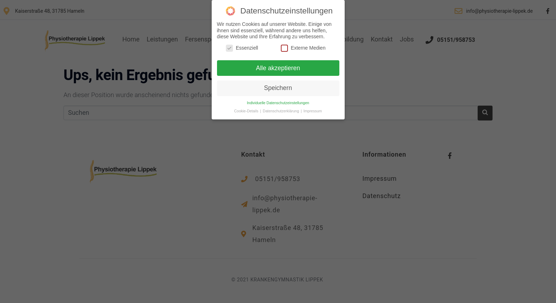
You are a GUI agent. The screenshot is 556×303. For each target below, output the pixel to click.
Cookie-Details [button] (246, 110)
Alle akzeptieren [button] (278, 66)
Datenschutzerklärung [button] (281, 110)
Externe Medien (303, 46)
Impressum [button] (313, 110)
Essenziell (242, 46)
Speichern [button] (278, 86)
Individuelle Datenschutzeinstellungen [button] (278, 102)
